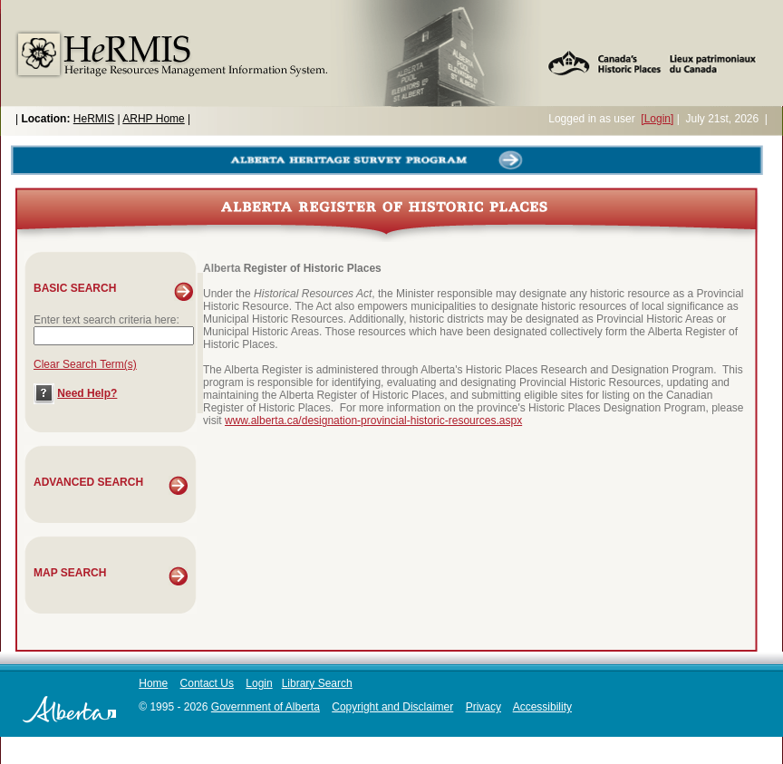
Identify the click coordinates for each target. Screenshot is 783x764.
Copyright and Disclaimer (392, 707)
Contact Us (207, 683)
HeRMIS (93, 118)
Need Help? (87, 393)
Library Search (317, 683)
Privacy (483, 707)
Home (153, 683)
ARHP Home (153, 118)
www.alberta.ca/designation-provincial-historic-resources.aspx (373, 420)
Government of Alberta (265, 707)
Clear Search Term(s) (85, 364)
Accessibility (542, 707)
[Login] (657, 118)
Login (259, 683)
